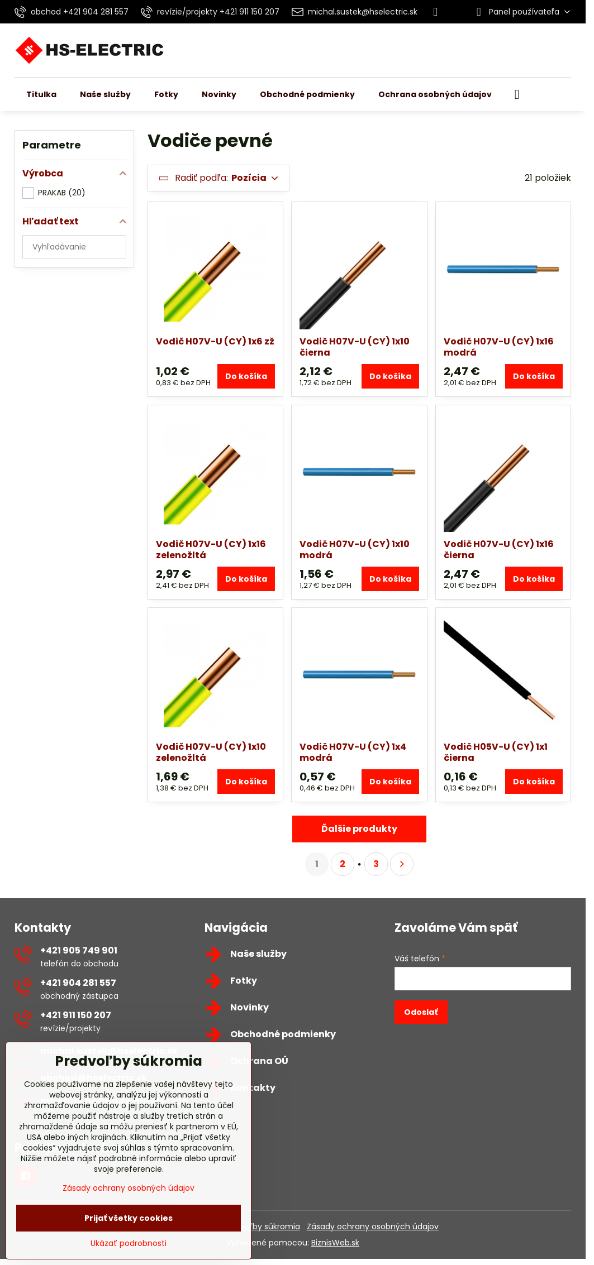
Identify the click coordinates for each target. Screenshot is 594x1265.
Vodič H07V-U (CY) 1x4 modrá (353, 752)
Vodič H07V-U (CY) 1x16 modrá (499, 347)
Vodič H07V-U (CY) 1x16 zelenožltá (211, 550)
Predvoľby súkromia (261, 1226)
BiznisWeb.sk (335, 1242)
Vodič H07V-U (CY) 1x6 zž (215, 341)
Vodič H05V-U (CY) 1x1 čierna (496, 752)
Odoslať (421, 1012)
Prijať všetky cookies (128, 1218)
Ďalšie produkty (359, 828)
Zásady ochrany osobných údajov (373, 1226)
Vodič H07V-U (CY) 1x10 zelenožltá (211, 752)
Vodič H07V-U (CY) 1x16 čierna (499, 550)
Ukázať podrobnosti (129, 1243)
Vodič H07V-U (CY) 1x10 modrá (355, 550)
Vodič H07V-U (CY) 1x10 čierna (355, 347)
